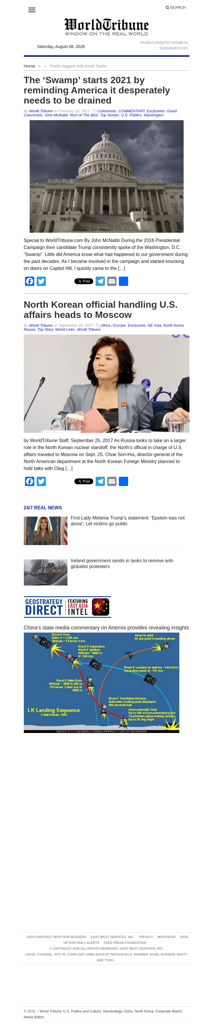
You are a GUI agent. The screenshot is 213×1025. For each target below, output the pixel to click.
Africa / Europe (113, 325)
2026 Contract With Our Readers (56, 937)
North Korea (173, 325)
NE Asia (154, 325)
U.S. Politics (131, 115)
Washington (153, 115)
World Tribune (89, 329)
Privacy (146, 937)
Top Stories (109, 115)
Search (176, 7)
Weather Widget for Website (161, 42)
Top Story (45, 329)
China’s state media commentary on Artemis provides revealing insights (106, 628)
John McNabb (56, 115)
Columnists (106, 111)
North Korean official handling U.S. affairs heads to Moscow (101, 309)
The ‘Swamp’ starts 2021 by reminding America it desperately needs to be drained (97, 90)
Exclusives (155, 111)
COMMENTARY (131, 111)
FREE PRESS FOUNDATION (125, 942)
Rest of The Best (84, 115)
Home (29, 65)
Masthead (166, 937)
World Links (65, 329)
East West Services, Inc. (113, 937)
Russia (29, 329)
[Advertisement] (106, 792)
